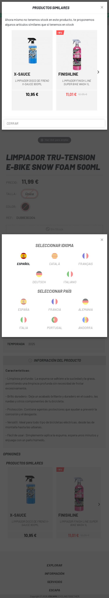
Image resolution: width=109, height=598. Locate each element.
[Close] (102, 240)
